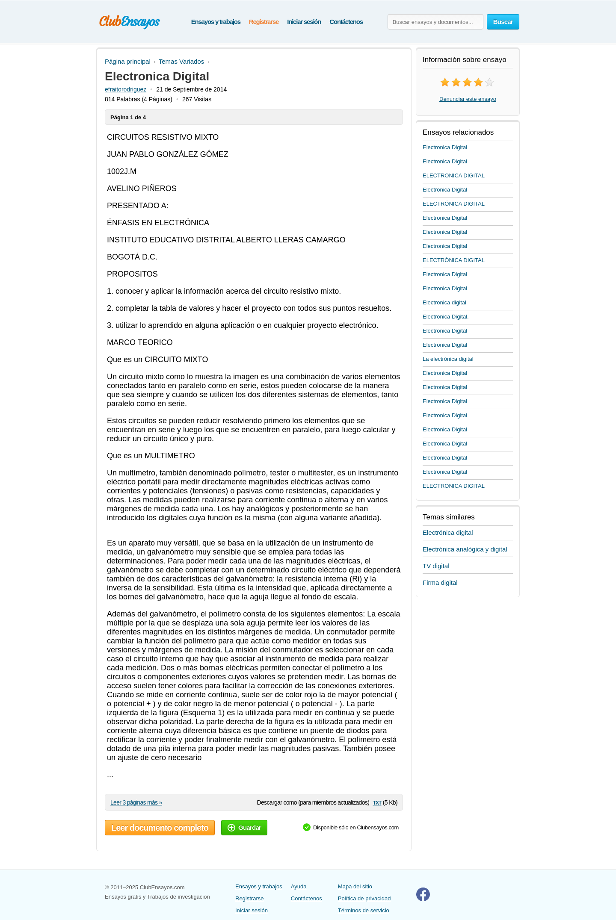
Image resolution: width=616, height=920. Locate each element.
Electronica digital (444, 302)
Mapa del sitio (355, 886)
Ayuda (299, 886)
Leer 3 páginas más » (136, 802)
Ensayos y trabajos (215, 21)
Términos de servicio (363, 910)
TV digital (436, 565)
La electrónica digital (448, 359)
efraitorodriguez (125, 89)
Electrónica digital (448, 532)
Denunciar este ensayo (467, 99)
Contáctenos (346, 21)
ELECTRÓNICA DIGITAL (454, 204)
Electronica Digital (445, 147)
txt (377, 802)
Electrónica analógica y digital (465, 549)
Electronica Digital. (446, 316)
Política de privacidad (364, 898)
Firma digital (440, 582)
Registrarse (263, 21)
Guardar (244, 827)
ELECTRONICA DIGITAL (454, 175)
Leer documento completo (159, 827)
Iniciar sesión (304, 21)
